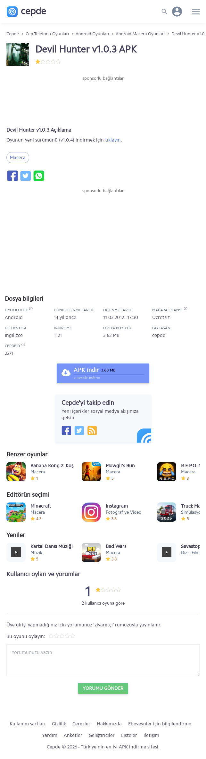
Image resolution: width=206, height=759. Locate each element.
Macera (18, 157)
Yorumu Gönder (103, 688)
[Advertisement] (103, 101)
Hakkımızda (109, 724)
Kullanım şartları (27, 724)
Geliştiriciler (102, 735)
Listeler (129, 735)
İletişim (151, 735)
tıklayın (113, 140)
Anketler (73, 735)
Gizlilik (59, 724)
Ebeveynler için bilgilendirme (159, 724)
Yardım (49, 735)
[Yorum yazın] (103, 660)
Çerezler (81, 724)
